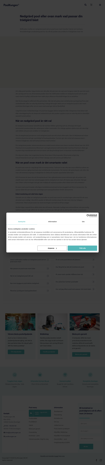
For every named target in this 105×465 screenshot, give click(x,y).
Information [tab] (52, 221)
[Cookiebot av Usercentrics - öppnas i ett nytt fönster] (88, 215)
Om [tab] (83, 221)
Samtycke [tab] (21, 221)
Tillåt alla (82, 248)
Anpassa (52, 248)
